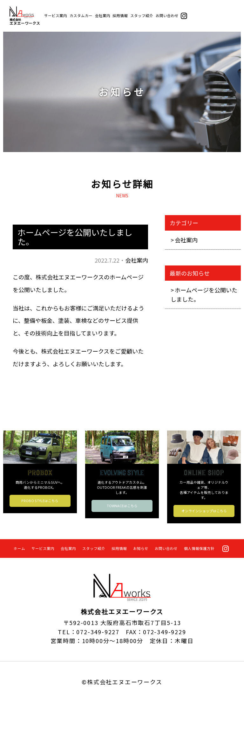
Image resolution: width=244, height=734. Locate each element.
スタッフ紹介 (141, 15)
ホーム (19, 548)
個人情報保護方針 (199, 548)
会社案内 (102, 15)
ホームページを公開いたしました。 (204, 294)
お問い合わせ (167, 15)
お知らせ (140, 548)
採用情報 (120, 15)
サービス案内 (55, 15)
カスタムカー (81, 15)
